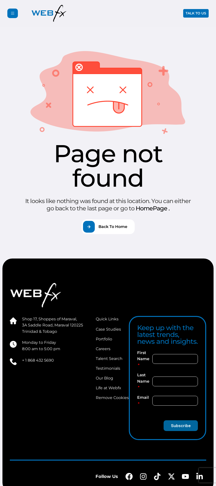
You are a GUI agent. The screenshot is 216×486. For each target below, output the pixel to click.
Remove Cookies (112, 397)
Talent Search (109, 358)
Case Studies (108, 329)
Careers (103, 348)
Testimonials (108, 368)
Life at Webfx (108, 388)
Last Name (143, 378)
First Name (143, 355)
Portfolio (104, 339)
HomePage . (152, 208)
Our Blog (104, 378)
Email (143, 397)
